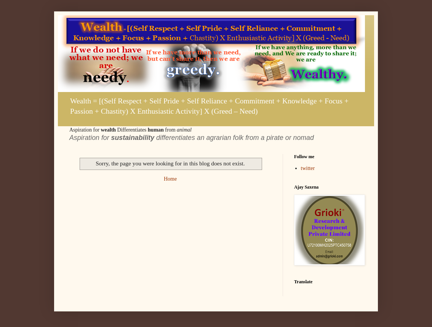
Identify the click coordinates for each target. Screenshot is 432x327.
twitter (308, 168)
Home (170, 179)
